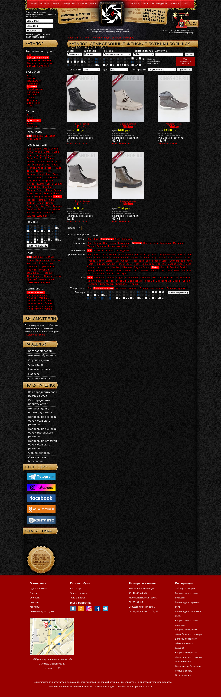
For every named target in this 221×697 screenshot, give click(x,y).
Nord (98, 267)
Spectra (127, 270)
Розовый (149, 280)
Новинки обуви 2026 (42, 355)
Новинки (44, 3)
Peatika (115, 267)
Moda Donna (53, 190)
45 (83, 61)
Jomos (149, 261)
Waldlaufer (99, 273)
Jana (141, 261)
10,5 (134, 65)
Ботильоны (124, 243)
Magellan (161, 264)
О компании (36, 364)
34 (83, 58)
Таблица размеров (185, 588)
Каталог (33, 3)
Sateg (90, 270)
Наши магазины (39, 369)
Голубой (145, 277)
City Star (134, 257)
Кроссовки (165, 243)
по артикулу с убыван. (40, 308)
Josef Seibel (161, 261)
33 (76, 58)
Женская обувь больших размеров (113, 37)
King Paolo (33, 180)
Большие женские (103, 288)
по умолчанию (35, 292)
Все (89, 239)
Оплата (145, 3)
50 (119, 61)
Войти (93, 3)
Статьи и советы (184, 670)
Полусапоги (109, 243)
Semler (109, 270)
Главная (73, 37)
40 (126, 58)
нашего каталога (35, 334)
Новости (175, 3)
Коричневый (94, 280)
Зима (96, 239)
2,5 (91, 65)
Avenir (129, 254)
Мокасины (179, 243)
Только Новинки (78, 593)
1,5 (77, 65)
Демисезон (107, 239)
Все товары (76, 588)
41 (134, 58)
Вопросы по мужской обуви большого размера (42, 444)
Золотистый (170, 277)
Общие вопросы (39, 452)
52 (134, 61)
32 (69, 58)
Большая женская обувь (141, 588)
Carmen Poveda (119, 257)
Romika (174, 267)
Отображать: (74, 69)
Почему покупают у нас (42, 611)
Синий (186, 280)
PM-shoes (126, 267)
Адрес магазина (38, 588)
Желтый (157, 277)
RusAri (183, 267)
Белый (110, 277)
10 (126, 65)
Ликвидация (69, 3)
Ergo (154, 257)
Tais (135, 270)
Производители (159, 3)
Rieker (155, 267)
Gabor (100, 261)
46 (90, 61)
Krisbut (111, 264)
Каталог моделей (40, 350)
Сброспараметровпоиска (185, 61)
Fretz (187, 257)
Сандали (101, 246)
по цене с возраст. (38, 295)
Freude (91, 261)
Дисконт (56, 3)
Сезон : (71, 51)
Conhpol (145, 257)
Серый (177, 280)
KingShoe (100, 264)
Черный (134, 284)
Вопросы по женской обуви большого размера (42, 420)
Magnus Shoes (176, 264)
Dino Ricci (40, 158)
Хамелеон (122, 284)
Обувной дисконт (40, 360)
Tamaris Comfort (148, 270)
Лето (117, 239)
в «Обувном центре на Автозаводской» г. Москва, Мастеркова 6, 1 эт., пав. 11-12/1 (51, 664)
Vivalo (177, 270)
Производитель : (143, 51)
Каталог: (35, 43)
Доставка (134, 3)
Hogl (134, 261)
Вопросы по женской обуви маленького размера (42, 432)
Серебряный (163, 280)
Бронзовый (132, 277)
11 (141, 65)
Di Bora (181, 254)
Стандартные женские (152, 288)
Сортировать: (139, 69)
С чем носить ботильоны (188, 666)
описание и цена (77, 143)
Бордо (120, 277)
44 (76, 61)
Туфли (91, 246)
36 (98, 58)
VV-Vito (36, 212)
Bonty (154, 254)
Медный (121, 280)
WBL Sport (122, 273)
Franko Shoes (175, 257)
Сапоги (97, 243)
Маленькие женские (126, 288)
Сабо (125, 246)
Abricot (97, 254)
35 (90, 58)
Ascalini (113, 254)
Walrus (110, 273)
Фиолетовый (106, 284)
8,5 (105, 65)
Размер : (108, 51)
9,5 (120, 65)
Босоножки (114, 246)
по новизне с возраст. (40, 300)
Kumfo (120, 264)
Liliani (137, 264)
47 (98, 61)
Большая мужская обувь (142, 606)
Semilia (100, 270)
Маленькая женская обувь (143, 597)
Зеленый (185, 277)
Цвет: (106, 69)
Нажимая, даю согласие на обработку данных (38, 35)
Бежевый (99, 277)
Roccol (164, 267)
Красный (109, 280)
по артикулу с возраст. (40, 306)
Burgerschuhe (167, 254)
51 (126, 61)
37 (105, 58)
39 (119, 58)
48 (105, 61)
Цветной (92, 284)
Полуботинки (150, 243)
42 (141, 58)
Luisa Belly (148, 264)
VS (183, 270)
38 (112, 58)
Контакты (82, 3)
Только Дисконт (78, 597)
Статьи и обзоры (39, 378)
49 (112, 61)
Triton (168, 270)
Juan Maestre (177, 261)
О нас (184, 3)
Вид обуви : (90, 51)
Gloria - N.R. (113, 261)
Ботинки (137, 243)
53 (141, 61)
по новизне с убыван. (40, 303)
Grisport (125, 261)
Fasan (162, 257)
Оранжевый (135, 280)
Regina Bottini (142, 267)
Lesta (129, 264)
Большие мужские (177, 288)
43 (69, 61)
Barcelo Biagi (142, 254)
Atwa (122, 254)
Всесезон (127, 239)
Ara (105, 254)
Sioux (118, 270)
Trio (162, 270)
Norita (106, 267)
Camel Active (101, 257)
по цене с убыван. (38, 298)
